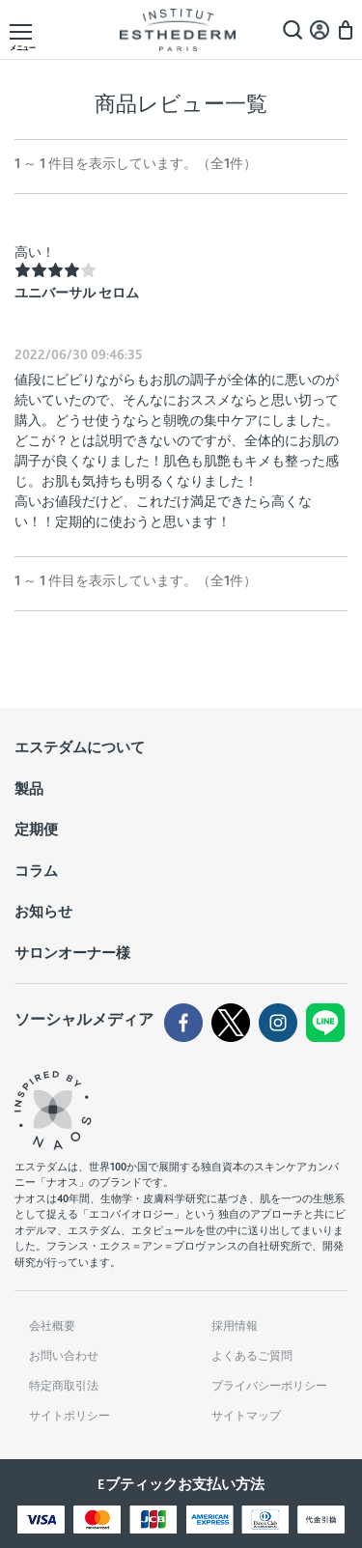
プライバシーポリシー (269, 1386)
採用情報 (234, 1326)
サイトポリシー (69, 1415)
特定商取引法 (63, 1386)
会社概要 (52, 1326)
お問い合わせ (63, 1356)
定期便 (36, 829)
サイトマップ (246, 1415)
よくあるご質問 (251, 1356)
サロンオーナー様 (72, 953)
